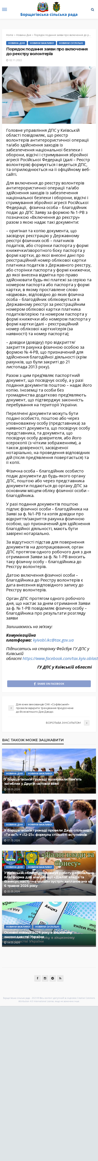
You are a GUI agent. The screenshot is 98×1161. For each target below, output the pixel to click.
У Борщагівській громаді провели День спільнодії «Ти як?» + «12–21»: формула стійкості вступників (47, 832)
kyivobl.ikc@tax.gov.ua (53, 640)
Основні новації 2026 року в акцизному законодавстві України (38, 934)
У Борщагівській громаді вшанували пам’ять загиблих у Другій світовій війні (43, 781)
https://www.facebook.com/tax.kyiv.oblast (60, 658)
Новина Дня (16, 43)
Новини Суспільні (71, 43)
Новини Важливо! (42, 43)
